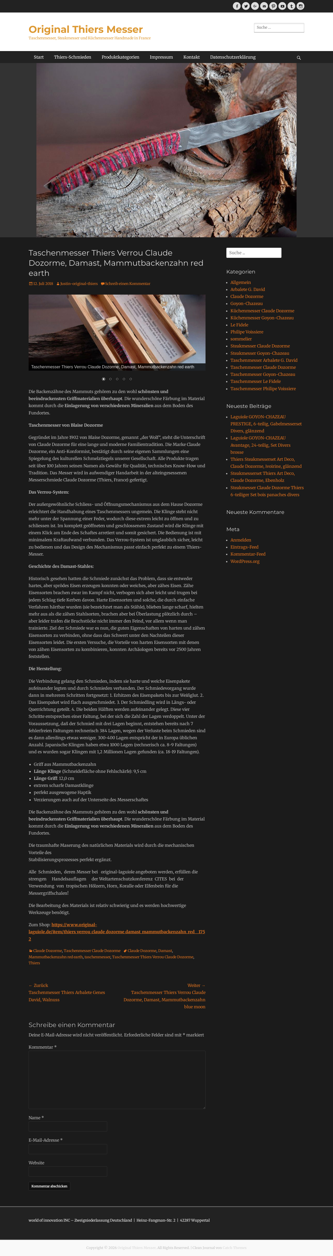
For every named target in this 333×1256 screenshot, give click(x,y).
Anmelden (240, 540)
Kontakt (191, 57)
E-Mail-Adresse (46, 1140)
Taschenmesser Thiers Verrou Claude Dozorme (152, 957)
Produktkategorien (120, 57)
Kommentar (43, 1047)
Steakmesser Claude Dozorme (260, 346)
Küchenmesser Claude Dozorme (262, 310)
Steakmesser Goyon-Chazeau (259, 353)
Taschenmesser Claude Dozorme (92, 950)
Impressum (161, 57)
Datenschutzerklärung (233, 57)
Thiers (34, 963)
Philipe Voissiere (246, 331)
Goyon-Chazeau (246, 303)
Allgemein (240, 282)
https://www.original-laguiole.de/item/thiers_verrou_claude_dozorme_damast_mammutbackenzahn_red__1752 (117, 931)
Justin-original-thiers (79, 283)
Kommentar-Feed (248, 554)
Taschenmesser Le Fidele (255, 381)
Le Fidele (239, 324)
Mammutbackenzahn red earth (56, 957)
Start (39, 57)
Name (36, 1117)
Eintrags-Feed (244, 547)
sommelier (241, 338)
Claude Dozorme (47, 950)
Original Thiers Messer (86, 29)
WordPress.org (245, 561)
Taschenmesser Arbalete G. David (264, 360)
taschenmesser (97, 957)
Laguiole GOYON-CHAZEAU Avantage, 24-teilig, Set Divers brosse (260, 445)
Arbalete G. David (247, 289)
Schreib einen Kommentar (127, 283)
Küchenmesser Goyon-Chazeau (262, 317)
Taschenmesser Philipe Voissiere (263, 388)
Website (36, 1162)
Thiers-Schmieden (72, 57)
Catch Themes (235, 1248)
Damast (165, 950)
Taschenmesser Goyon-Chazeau (262, 374)
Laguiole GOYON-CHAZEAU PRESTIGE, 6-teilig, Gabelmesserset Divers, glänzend (266, 423)
